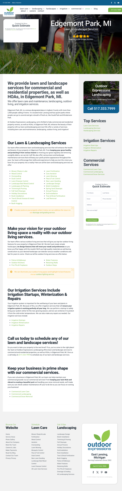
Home (8, 434)
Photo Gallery (10, 439)
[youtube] (118, 3)
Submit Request (92, 220)
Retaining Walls (52, 262)
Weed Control (16, 173)
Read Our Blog (10, 453)
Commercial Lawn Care (20, 391)
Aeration (34, 442)
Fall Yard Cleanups (18, 191)
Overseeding (16, 176)
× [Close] (72, 207)
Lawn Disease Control (19, 181)
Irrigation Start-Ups (90, 145)
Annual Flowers (52, 191)
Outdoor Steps (51, 265)
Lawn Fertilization (53, 171)
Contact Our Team (12, 455)
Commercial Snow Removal (22, 396)
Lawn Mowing (51, 176)
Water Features (52, 260)
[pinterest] (102, 472)
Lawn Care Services (91, 125)
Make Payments (11, 450)
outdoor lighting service (45, 274)
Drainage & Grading (63, 471)
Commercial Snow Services (93, 174)
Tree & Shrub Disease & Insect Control (22, 199)
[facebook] (111, 3)
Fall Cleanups (61, 442)
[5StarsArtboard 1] (81, 35)
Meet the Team (11, 445)
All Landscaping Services (65, 474)
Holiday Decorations (19, 193)
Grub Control (16, 178)
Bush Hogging (16, 203)
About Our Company (12, 442)
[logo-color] (9, 7)
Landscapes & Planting (20, 186)
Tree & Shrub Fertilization (55, 196)
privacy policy (13, 30)
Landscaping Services (91, 128)
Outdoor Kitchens (18, 262)
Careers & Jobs (11, 447)
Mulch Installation (52, 186)
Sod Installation (52, 193)
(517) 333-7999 (24, 355)
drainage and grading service (44, 212)
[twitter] (115, 3)
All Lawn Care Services (39, 469)
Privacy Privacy (11, 458)
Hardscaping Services (91, 130)
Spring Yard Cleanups (54, 188)
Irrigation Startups (18, 320)
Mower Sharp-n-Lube (19, 171)
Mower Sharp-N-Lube (38, 434)
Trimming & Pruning (19, 188)
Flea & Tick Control (53, 178)
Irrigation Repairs (18, 325)
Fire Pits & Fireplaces (19, 265)
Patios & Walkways (18, 260)
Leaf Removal (51, 198)
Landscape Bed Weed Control (22, 183)
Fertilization (35, 437)
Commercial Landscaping (21, 394)
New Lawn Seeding (53, 181)
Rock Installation (17, 196)
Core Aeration (51, 173)
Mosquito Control (37, 450)
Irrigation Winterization (20, 322)
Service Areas (10, 437)
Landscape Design (53, 183)
